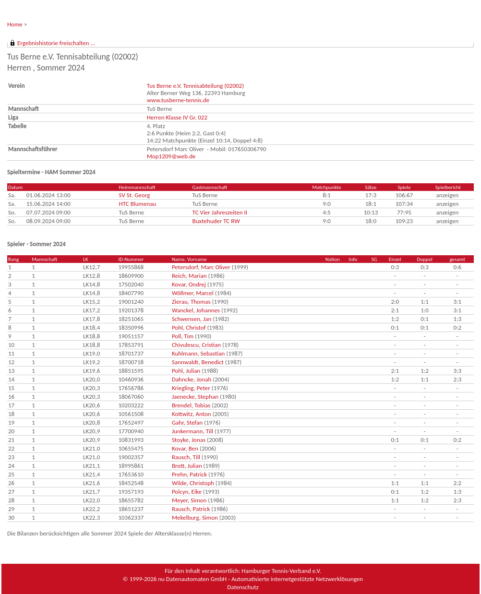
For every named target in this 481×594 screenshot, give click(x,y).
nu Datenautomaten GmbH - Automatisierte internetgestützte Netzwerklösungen (260, 578)
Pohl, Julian (186, 370)
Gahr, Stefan (187, 422)
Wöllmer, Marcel (193, 293)
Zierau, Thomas (191, 301)
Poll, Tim (182, 336)
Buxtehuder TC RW (216, 221)
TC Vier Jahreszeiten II (220, 212)
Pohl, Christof (189, 327)
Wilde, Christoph (193, 483)
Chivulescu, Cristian (196, 344)
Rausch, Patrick (191, 508)
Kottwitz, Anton (191, 413)
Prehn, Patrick (189, 474)
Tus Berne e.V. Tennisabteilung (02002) (195, 85)
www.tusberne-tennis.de (178, 100)
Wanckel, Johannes (196, 310)
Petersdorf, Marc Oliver (201, 267)
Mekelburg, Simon (195, 517)
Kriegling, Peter (191, 388)
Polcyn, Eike (187, 491)
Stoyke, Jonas (188, 439)
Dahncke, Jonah (191, 379)
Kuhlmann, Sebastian (198, 353)
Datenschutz (242, 587)
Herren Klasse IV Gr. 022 (177, 117)
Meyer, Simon (189, 500)
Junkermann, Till (192, 431)
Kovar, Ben (185, 448)
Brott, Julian (187, 465)
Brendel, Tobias (191, 405)
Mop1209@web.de (171, 156)
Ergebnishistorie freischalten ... (56, 43)
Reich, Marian (189, 275)
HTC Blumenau (137, 203)
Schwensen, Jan (191, 318)
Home (15, 24)
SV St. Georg (134, 195)
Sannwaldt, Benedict (198, 362)
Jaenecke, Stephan (195, 396)
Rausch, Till (186, 457)
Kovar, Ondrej (189, 284)
